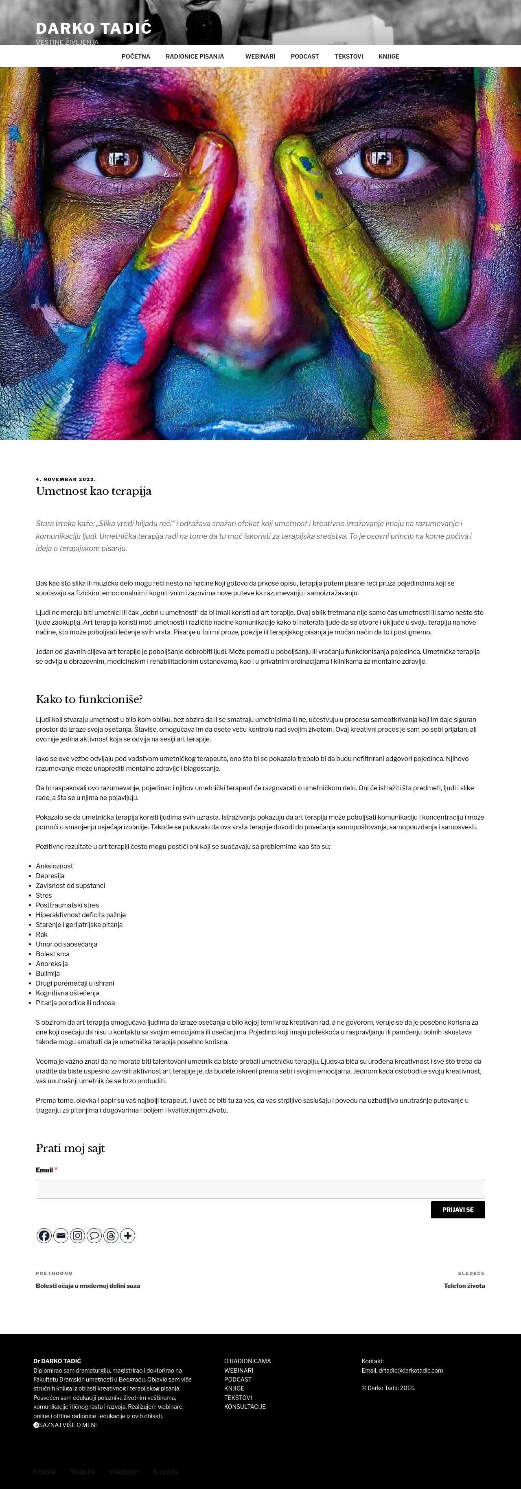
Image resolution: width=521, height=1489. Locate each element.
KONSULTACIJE (245, 1406)
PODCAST (305, 56)
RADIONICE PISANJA (199, 56)
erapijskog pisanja (299, 632)
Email (47, 1169)
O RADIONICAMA (247, 1361)
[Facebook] (44, 1235)
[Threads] (110, 1235)
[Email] (260, 1188)
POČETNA (136, 56)
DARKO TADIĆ (94, 28)
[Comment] (94, 1235)
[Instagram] (77, 1235)
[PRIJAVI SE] (458, 1209)
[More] (127, 1235)
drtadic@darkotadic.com (411, 1370)
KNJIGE (389, 56)
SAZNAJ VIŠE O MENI (68, 1424)
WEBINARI (260, 56)
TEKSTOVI (349, 56)
